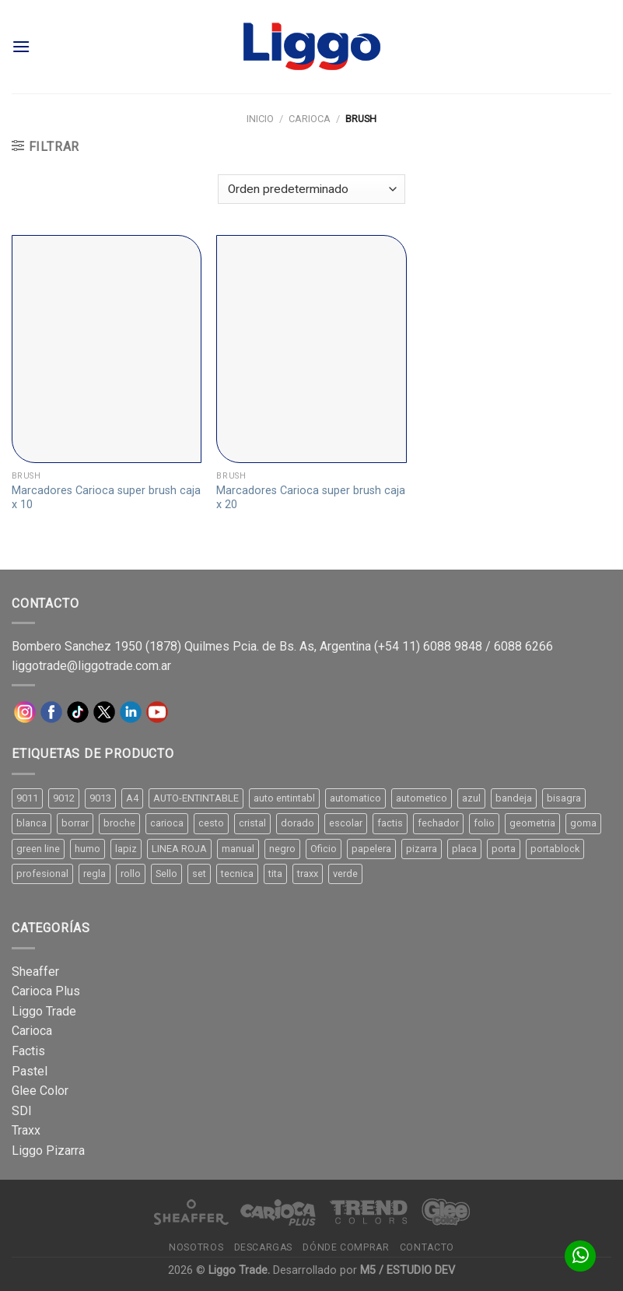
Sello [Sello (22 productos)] (166, 873)
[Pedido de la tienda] (311, 189)
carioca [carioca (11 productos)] (167, 823)
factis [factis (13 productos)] (390, 823)
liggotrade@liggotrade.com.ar (91, 665)
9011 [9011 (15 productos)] (27, 798)
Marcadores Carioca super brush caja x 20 (310, 498)
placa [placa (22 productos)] (464, 848)
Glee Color (40, 1090)
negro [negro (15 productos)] (282, 848)
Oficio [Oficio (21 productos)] (323, 848)
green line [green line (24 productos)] (38, 848)
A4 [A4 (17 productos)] (132, 798)
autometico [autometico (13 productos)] (421, 798)
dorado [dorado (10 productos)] (297, 823)
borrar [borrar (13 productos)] (75, 823)
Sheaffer (35, 971)
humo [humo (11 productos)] (87, 848)
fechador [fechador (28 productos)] (438, 823)
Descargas (263, 1247)
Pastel (29, 1071)
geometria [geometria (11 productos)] (532, 823)
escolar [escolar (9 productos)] (345, 823)
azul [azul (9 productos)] (471, 798)
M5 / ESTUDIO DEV (407, 1270)
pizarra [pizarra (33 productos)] (421, 848)
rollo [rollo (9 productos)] (131, 873)
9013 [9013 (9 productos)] (100, 798)
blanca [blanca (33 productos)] (31, 823)
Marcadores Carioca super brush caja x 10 (106, 498)
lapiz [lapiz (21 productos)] (126, 848)
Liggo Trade (44, 1011)
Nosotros (196, 1247)
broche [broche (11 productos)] (119, 823)
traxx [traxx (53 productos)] (307, 873)
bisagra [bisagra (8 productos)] (564, 798)
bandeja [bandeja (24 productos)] (513, 798)
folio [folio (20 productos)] (484, 823)
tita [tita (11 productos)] (275, 873)
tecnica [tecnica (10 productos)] (237, 873)
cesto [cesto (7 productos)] (211, 823)
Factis (28, 1051)
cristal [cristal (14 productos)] (252, 823)
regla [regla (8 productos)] (94, 873)
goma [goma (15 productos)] (583, 823)
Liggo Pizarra (48, 1150)
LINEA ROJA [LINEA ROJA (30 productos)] (179, 848)
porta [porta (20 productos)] (504, 848)
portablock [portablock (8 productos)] (554, 848)
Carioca (310, 119)
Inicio (260, 119)
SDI (22, 1110)
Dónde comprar (346, 1247)
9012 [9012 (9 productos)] (64, 798)
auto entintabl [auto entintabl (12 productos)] (284, 798)
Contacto (427, 1247)
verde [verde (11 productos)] (345, 873)
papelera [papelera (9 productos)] (371, 848)
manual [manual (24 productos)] (238, 848)
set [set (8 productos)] (199, 873)
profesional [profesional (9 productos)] (42, 873)
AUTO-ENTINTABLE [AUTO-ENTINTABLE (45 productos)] (196, 798)
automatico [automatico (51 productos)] (355, 798)
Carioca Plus (46, 991)
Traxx (26, 1130)
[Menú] (21, 46)
